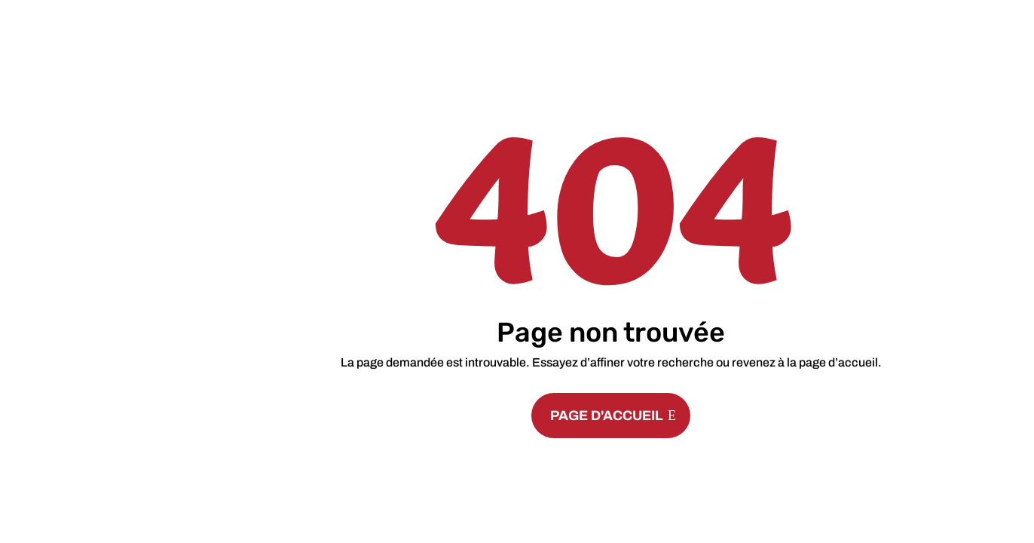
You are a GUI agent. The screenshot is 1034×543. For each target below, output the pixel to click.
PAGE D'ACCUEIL (606, 415)
